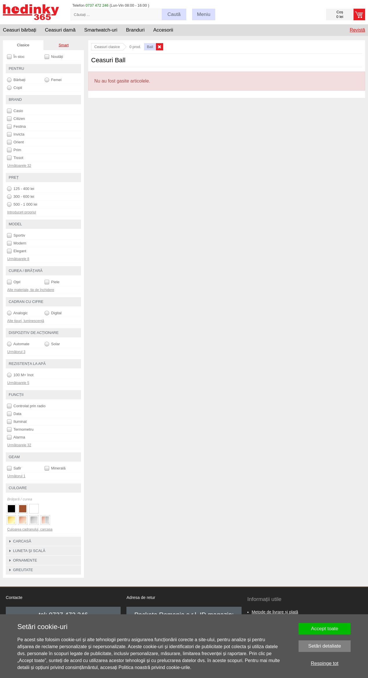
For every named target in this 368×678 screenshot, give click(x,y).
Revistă (357, 30)
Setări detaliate (324, 646)
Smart (64, 45)
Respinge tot (324, 663)
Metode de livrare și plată (275, 612)
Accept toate (324, 628)
